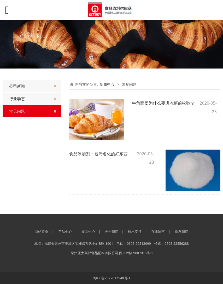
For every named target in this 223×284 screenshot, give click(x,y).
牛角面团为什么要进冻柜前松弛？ (163, 103)
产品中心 (65, 231)
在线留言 (158, 231)
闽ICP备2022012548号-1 (111, 278)
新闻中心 (107, 84)
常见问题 (17, 111)
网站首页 (41, 231)
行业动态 (17, 98)
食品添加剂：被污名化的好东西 (98, 154)
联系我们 (181, 231)
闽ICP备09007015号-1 (136, 253)
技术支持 (135, 231)
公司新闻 (17, 86)
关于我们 (111, 231)
